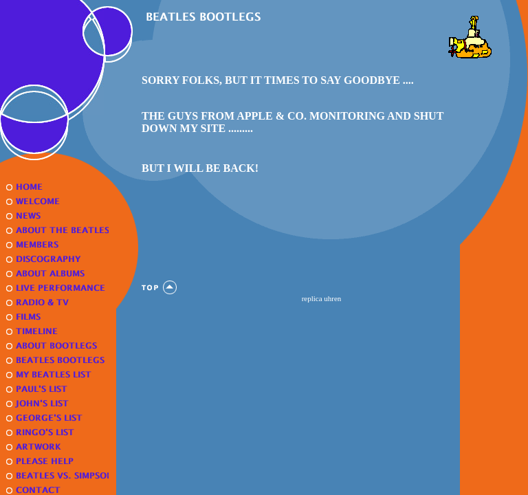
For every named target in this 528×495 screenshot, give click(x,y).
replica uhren (322, 298)
